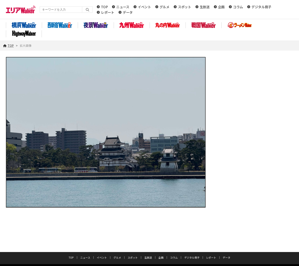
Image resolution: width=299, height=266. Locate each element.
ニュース (122, 6)
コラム (238, 6)
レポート (107, 12)
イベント (144, 6)
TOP (104, 6)
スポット (184, 6)
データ (128, 12)
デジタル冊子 (261, 6)
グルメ (164, 6)
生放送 (205, 6)
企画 (221, 6)
